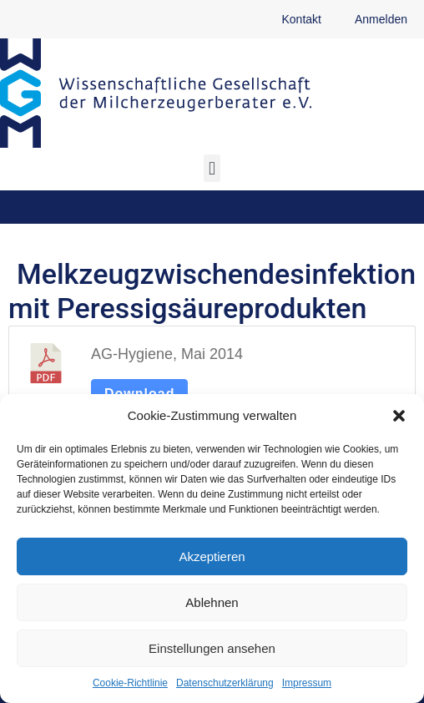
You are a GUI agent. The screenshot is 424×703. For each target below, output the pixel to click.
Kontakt (301, 19)
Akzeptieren (212, 556)
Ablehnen (211, 602)
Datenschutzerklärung (225, 683)
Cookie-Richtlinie (130, 683)
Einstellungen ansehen (212, 648)
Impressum (306, 683)
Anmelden (381, 19)
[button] (399, 415)
